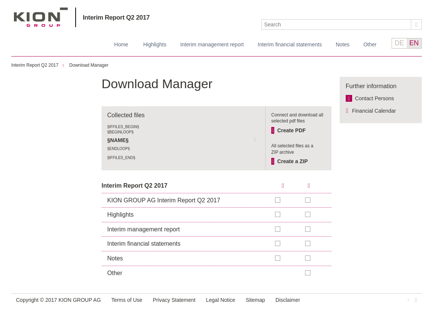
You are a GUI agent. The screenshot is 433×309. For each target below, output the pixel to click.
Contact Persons (374, 98)
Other (370, 44)
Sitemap (255, 300)
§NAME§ (118, 140)
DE (399, 43)
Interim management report (212, 44)
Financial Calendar (374, 111)
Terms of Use (126, 300)
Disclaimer (287, 300)
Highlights (154, 44)
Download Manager (88, 65)
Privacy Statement (174, 300)
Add (308, 200)
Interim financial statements (290, 44)
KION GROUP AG (41, 17)
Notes (342, 44)
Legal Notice (220, 300)
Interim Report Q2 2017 (116, 17)
